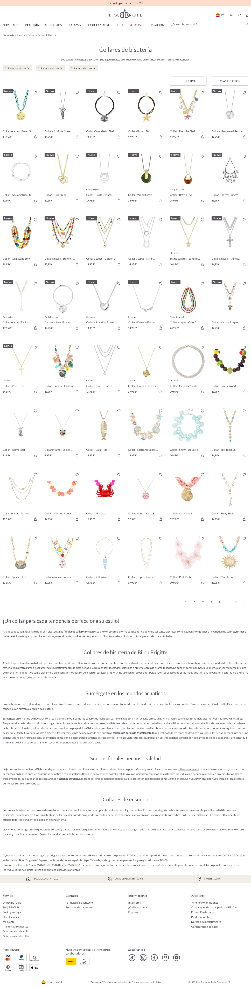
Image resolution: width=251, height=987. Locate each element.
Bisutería (32, 24)
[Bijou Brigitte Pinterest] (165, 957)
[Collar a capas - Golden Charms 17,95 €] (146, 561)
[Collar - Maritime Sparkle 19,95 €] (146, 433)
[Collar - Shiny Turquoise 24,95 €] (188, 433)
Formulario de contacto (79, 902)
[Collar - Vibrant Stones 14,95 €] (63, 497)
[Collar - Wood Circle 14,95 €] (146, 179)
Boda (119, 24)
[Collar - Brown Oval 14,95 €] (188, 179)
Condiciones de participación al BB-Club (214, 907)
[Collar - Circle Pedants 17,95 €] (104, 179)
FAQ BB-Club (11, 907)
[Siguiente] (244, 602)
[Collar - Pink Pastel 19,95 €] (188, 561)
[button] (231, 15)
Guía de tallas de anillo (16, 931)
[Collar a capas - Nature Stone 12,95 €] (21, 497)
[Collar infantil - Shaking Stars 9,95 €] (63, 433)
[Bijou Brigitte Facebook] (154, 957)
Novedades (11, 24)
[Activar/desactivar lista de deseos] (35, 93)
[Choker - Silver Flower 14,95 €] (63, 306)
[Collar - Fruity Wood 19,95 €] (230, 370)
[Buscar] (247, 24)
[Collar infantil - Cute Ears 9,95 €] (146, 497)
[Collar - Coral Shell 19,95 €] (188, 497)
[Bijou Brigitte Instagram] (143, 957)
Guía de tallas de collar (16, 936)
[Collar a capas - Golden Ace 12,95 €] (104, 242)
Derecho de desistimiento (206, 921)
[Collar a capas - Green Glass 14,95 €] (21, 115)
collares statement (188, 769)
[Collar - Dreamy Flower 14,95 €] (146, 306)
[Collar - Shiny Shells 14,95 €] (230, 497)
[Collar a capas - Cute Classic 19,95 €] (104, 370)
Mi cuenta (9, 921)
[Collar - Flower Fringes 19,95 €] (230, 179)
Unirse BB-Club (12, 902)
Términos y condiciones (204, 902)
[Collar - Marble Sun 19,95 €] (230, 561)
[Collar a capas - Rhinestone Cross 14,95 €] (230, 242)
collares (117, 829)
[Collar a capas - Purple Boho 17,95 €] (230, 306)
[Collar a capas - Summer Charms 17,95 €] (63, 561)
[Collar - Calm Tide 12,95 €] (104, 433)
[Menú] (188, 81)
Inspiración (155, 24)
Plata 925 (74, 24)
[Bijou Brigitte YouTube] (176, 957)
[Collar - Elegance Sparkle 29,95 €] (188, 370)
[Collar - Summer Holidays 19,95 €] (63, 370)
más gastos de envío (122, 982)
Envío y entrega (12, 912)
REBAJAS (135, 24)
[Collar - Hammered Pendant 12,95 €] (230, 115)
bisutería (48, 708)
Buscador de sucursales (79, 907)
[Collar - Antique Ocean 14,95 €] (63, 115)
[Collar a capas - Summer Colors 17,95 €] (63, 242)
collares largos (35, 704)
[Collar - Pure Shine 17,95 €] (63, 179)
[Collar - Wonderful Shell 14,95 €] (104, 115)
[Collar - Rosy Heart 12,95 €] (21, 433)
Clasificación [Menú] (230, 81)
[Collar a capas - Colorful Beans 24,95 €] (188, 306)
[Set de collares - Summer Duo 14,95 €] (188, 242)
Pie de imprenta (200, 916)
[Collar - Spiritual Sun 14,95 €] (230, 433)
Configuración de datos (205, 926)
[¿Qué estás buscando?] (209, 24)
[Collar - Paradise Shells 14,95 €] (188, 115)
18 (235, 602)
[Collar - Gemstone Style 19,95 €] (21, 242)
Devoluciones (11, 916)
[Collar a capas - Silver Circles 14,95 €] (146, 242)
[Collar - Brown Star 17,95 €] (146, 115)
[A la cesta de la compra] (35, 137)
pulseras (88, 742)
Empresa (133, 912)
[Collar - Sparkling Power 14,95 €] (104, 306)
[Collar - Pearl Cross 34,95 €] (21, 370)
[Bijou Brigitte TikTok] (132, 957)
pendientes (69, 742)
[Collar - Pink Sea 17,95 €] (104, 497)
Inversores (134, 902)
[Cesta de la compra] (247, 15)
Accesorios (53, 24)
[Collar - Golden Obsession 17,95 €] (146, 370)
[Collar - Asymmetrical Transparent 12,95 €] (21, 179)
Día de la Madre (98, 24)
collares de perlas (123, 732)
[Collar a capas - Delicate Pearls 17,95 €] (21, 306)
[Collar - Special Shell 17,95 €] (21, 561)
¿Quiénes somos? (138, 907)
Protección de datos (202, 912)
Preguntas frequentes (15, 926)
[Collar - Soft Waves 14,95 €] (104, 561)
